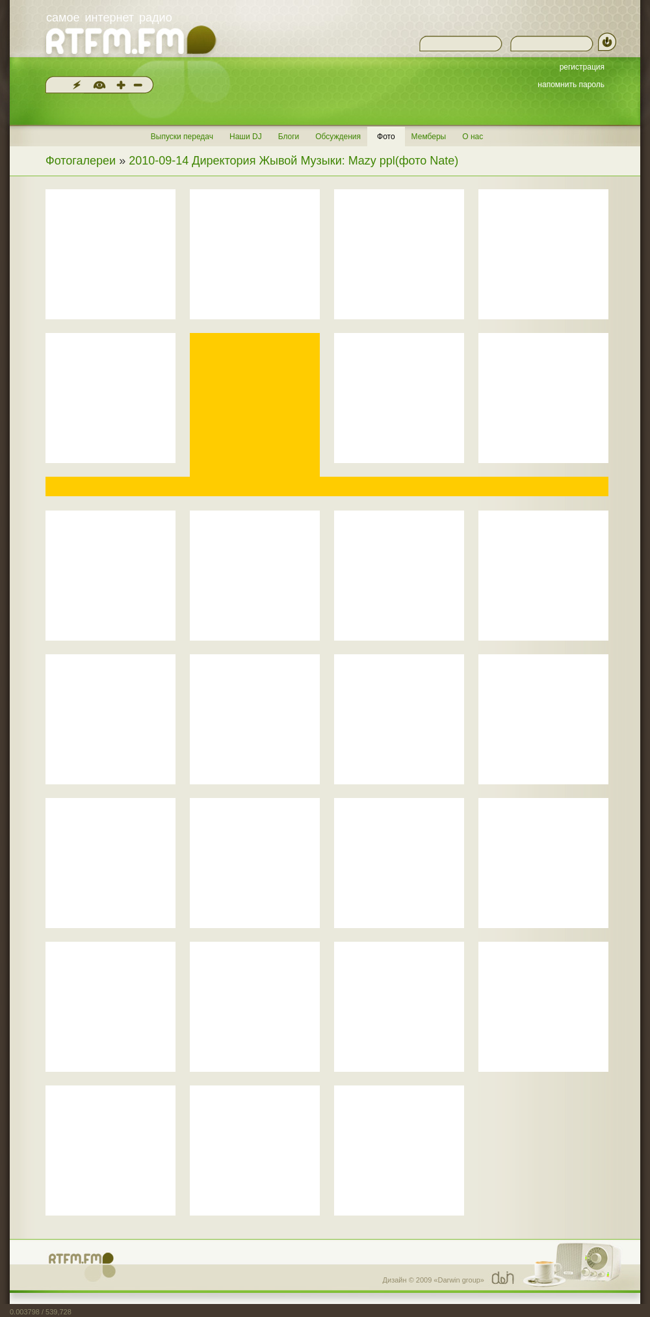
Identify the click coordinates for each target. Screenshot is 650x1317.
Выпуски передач (182, 136)
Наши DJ (245, 136)
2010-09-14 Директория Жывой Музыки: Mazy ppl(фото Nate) (293, 160)
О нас (472, 136)
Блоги (289, 136)
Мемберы (429, 136)
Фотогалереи (81, 160)
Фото (386, 136)
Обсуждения (338, 136)
